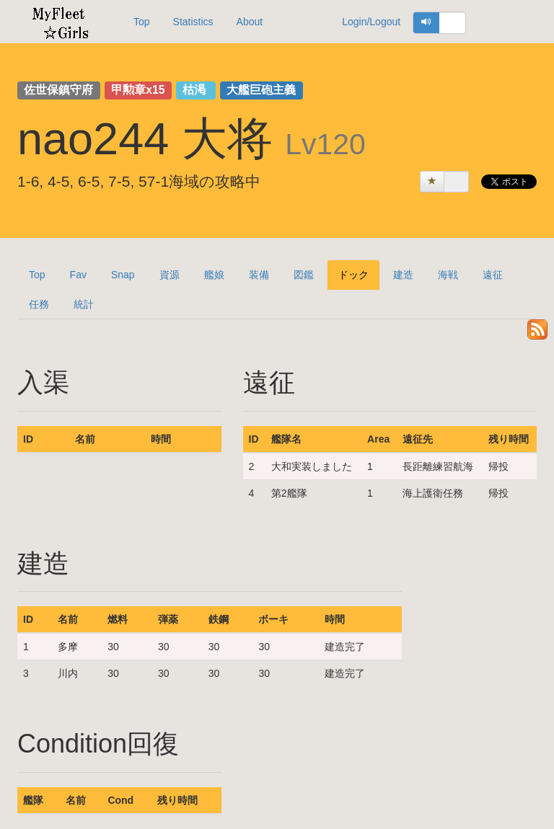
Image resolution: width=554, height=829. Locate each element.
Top (141, 21)
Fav (78, 274)
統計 (84, 304)
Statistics (193, 21)
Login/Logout (371, 21)
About (250, 21)
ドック (353, 274)
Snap (123, 274)
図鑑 (304, 274)
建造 (403, 274)
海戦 (448, 274)
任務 (39, 304)
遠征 (493, 274)
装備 (259, 274)
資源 (169, 274)
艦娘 (214, 274)
